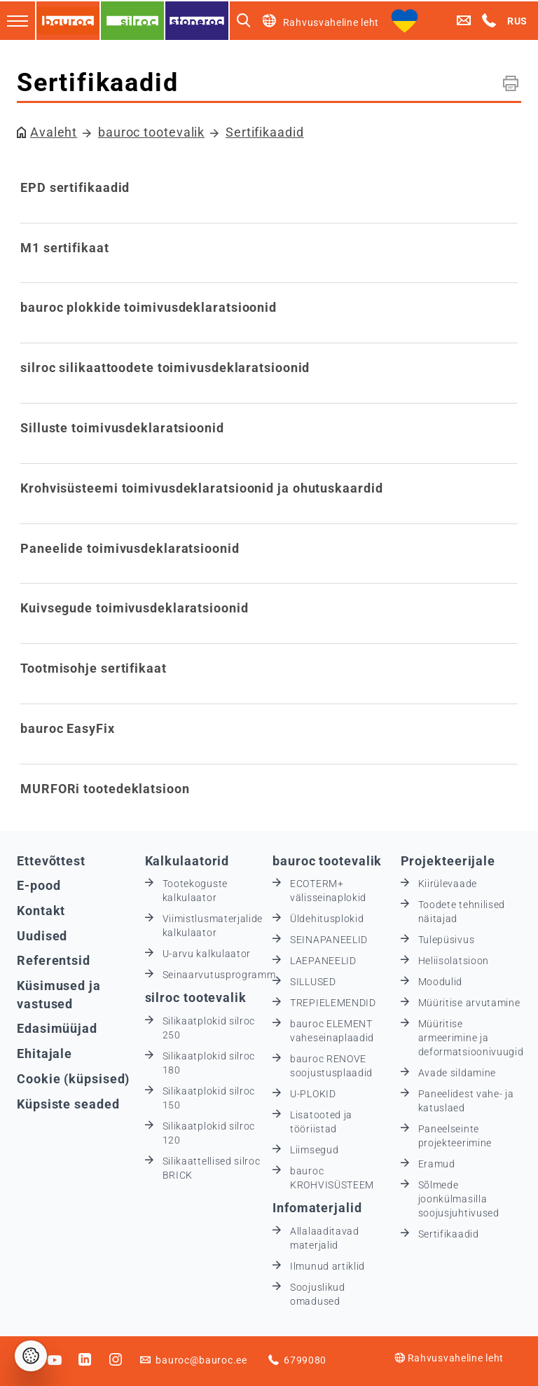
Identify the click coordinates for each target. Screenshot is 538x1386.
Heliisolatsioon (454, 960)
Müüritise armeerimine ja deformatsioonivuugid (471, 1037)
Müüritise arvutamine (469, 1002)
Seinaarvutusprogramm (219, 974)
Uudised (42, 935)
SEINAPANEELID (329, 939)
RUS (517, 21)
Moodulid (440, 981)
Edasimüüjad (57, 1028)
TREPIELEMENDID (333, 1002)
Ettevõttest (51, 860)
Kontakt (41, 910)
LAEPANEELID (323, 960)
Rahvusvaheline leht (449, 1358)
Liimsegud (314, 1149)
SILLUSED (313, 981)
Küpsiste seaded (68, 1104)
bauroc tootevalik (151, 132)
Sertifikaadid (265, 132)
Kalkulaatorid (187, 860)
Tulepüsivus (446, 939)
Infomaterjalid (317, 1207)
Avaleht (53, 132)
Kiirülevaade (447, 883)
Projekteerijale (448, 860)
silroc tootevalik (196, 997)
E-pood (38, 885)
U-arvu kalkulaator (207, 953)
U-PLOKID (313, 1093)
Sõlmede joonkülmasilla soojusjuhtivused (458, 1199)
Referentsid (53, 960)
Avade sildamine (457, 1072)
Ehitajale (44, 1053)
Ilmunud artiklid (327, 1266)
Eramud (436, 1163)
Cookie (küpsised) (73, 1078)
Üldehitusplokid (327, 918)
